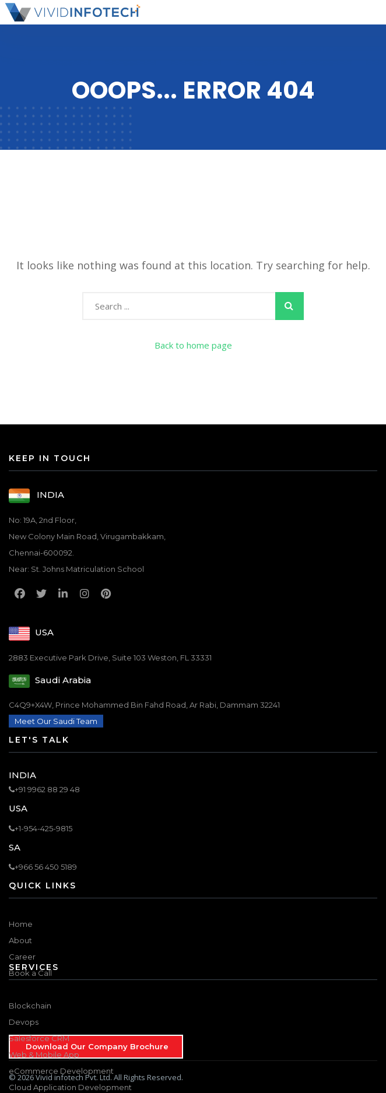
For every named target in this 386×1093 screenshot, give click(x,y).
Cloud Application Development (70, 1087)
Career (22, 956)
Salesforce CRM (39, 1038)
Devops (23, 1022)
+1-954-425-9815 (40, 828)
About (20, 940)
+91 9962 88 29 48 (44, 789)
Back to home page (193, 345)
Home (21, 924)
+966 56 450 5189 (43, 866)
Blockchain (30, 1005)
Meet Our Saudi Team (56, 721)
